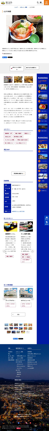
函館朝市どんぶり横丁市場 (18, 211)
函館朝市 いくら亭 (10, 234)
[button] (4, 250)
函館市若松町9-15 (7, 53)
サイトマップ (28, 416)
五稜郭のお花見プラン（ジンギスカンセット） (44, 190)
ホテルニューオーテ (26, 300)
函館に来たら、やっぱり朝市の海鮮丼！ (44, 111)
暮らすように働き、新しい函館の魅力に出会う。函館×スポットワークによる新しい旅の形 (44, 91)
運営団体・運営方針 (19, 416)
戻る (16, 314)
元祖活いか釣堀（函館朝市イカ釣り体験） (44, 151)
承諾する (18, 428)
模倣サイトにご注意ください (24, 414)
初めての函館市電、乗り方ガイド (44, 121)
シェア (5, 57)
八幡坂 (42, 181)
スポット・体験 (23, 7)
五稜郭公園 (43, 171)
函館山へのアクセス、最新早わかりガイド (44, 101)
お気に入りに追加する (16, 68)
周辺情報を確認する (19, 173)
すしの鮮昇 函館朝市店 (27, 234)
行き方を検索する (31, 67)
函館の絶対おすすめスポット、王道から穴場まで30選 (44, 131)
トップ (16, 7)
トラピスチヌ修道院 (44, 161)
